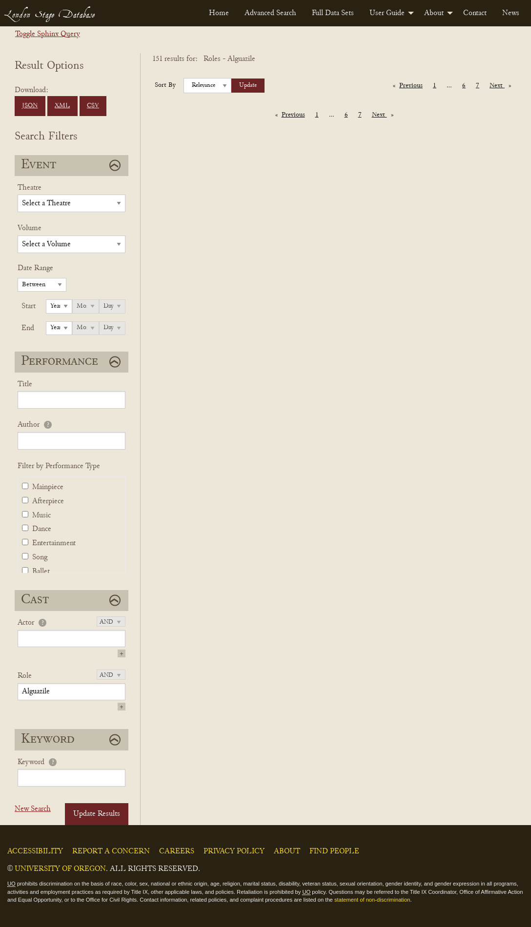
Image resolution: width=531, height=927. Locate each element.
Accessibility (35, 851)
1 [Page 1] (434, 85)
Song (39, 557)
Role (25, 676)
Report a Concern (111, 851)
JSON (30, 105)
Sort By (165, 85)
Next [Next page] (503, 84)
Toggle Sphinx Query (47, 34)
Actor (26, 623)
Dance (41, 529)
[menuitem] (219, 13)
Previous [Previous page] (413, 84)
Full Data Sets (333, 13)
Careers (176, 851)
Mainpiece (47, 487)
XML (62, 105)
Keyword (31, 762)
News (510, 13)
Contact (475, 13)
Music (41, 515)
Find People (334, 851)
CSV (93, 105)
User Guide (387, 13)
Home (219, 13)
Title (25, 384)
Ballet (41, 571)
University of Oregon (60, 869)
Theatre (29, 188)
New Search (33, 809)
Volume (29, 228)
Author (29, 425)
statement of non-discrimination (372, 900)
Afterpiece (48, 501)
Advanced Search (270, 13)
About (434, 13)
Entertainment (54, 543)
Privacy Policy (234, 851)
